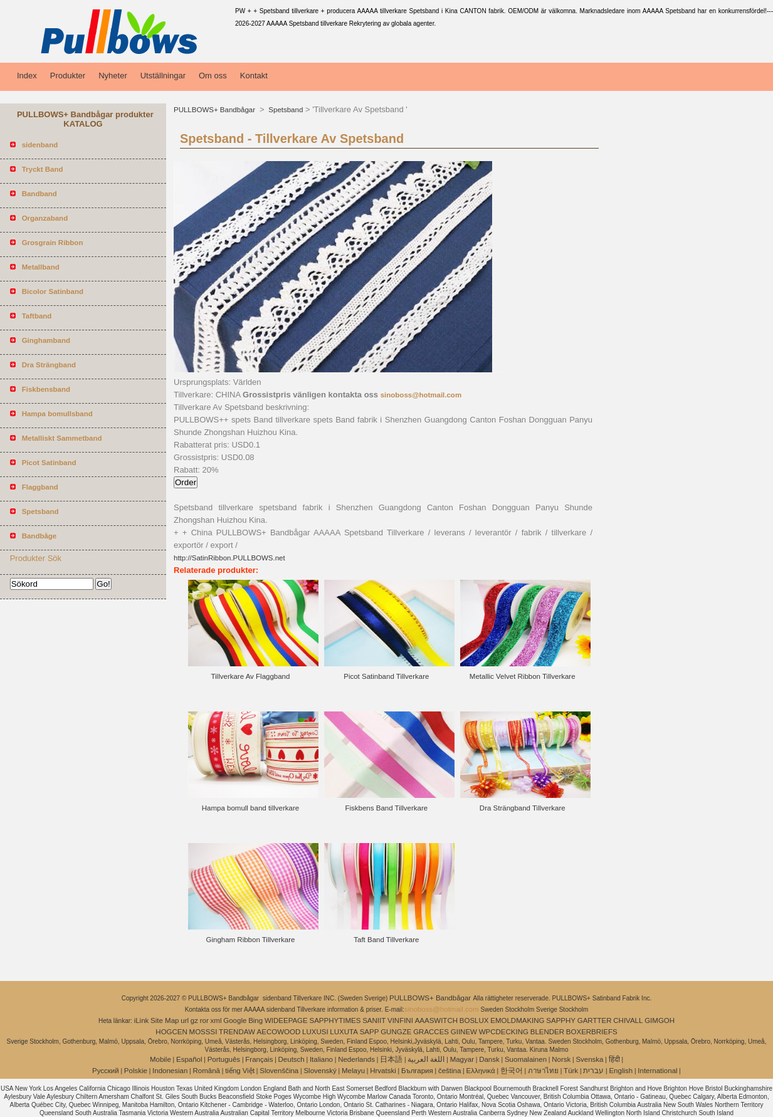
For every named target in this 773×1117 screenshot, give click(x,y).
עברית (593, 1070)
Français (259, 1059)
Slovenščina (279, 1070)
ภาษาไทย (543, 1070)
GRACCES (431, 1032)
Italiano (321, 1059)
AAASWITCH (436, 1020)
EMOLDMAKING (517, 1020)
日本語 (391, 1059)
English (621, 1070)
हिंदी (614, 1059)
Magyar (462, 1059)
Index (27, 75)
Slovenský (319, 1070)
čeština (449, 1070)
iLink (141, 1020)
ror (204, 1020)
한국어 (511, 1070)
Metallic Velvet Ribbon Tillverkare (523, 676)
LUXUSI (315, 1032)
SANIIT (374, 1020)
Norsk (561, 1059)
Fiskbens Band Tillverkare (386, 808)
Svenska (589, 1059)
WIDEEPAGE (286, 1020)
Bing (255, 1020)
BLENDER (547, 1032)
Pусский (105, 1070)
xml (216, 1020)
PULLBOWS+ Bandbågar (215, 109)
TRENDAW (237, 1032)
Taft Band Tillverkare (386, 939)
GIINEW (464, 1032)
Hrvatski (383, 1070)
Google (234, 1020)
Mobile (160, 1059)
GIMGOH (659, 1020)
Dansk (489, 1059)
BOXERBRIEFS (592, 1032)
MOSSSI (203, 1032)
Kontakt (254, 75)
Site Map (164, 1020)
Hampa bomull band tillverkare (250, 808)
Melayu (353, 1070)
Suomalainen (526, 1059)
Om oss (213, 75)
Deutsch (291, 1059)
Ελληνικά (480, 1070)
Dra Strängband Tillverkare (522, 808)
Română (206, 1070)
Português (224, 1059)
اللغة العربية (426, 1059)
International (657, 1070)
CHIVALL (628, 1020)
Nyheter (112, 75)
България (417, 1070)
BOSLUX (474, 1020)
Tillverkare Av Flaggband (250, 676)
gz (194, 1020)
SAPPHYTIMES (335, 1020)
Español (189, 1059)
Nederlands (356, 1059)
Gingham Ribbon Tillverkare (250, 939)
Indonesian (169, 1070)
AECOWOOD (279, 1032)
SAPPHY (561, 1020)
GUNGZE (396, 1032)
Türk (571, 1070)
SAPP (369, 1032)
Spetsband (284, 109)
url (185, 1020)
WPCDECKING (503, 1032)
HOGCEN (171, 1032)
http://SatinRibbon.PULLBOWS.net (229, 558)
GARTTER (594, 1020)
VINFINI (400, 1020)
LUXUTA (344, 1032)
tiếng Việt (240, 1070)
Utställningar (163, 75)
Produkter (67, 75)
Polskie (135, 1070)
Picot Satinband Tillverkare (386, 676)
